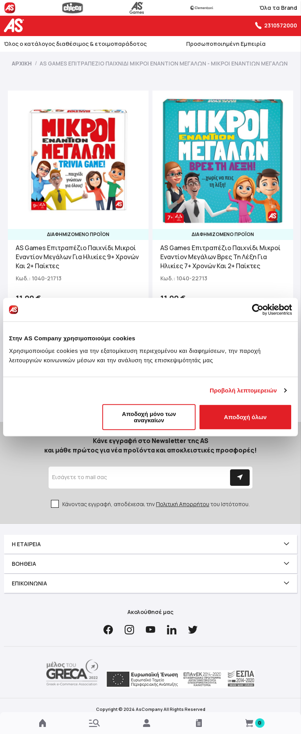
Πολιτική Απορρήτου (182, 504)
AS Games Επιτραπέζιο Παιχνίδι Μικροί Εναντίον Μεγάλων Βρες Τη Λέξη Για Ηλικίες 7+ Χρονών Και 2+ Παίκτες (220, 256)
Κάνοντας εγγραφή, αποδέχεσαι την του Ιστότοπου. (156, 504)
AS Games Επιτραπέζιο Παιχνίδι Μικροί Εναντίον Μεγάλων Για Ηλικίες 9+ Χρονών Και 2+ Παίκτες (77, 256)
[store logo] (15, 25)
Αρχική (22, 63)
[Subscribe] (240, 477)
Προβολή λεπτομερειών (243, 390)
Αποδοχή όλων (245, 416)
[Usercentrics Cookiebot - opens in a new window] (257, 310)
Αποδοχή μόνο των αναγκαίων (149, 416)
